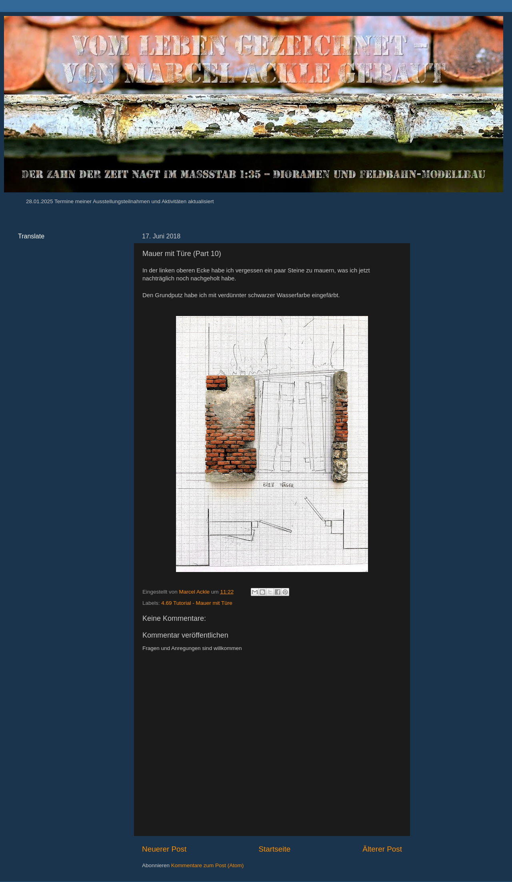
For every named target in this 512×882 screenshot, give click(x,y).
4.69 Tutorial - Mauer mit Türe (196, 603)
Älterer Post (382, 849)
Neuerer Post (164, 849)
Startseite (274, 849)
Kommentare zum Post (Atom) (207, 865)
